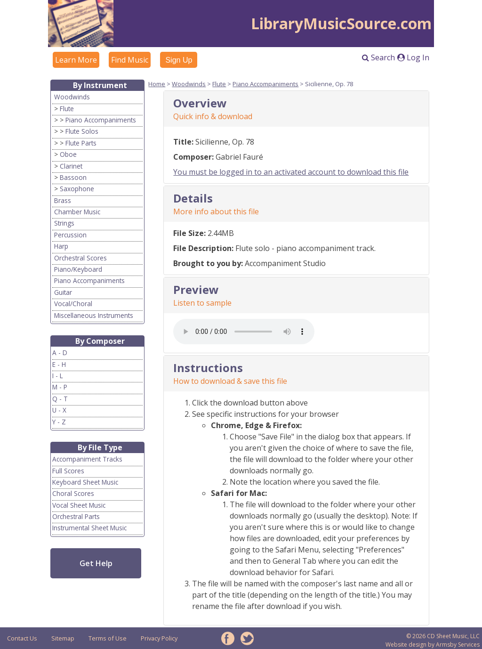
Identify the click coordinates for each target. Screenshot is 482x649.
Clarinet (71, 166)
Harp (61, 246)
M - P (59, 386)
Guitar (63, 292)
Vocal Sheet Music (78, 505)
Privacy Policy (159, 638)
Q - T (60, 398)
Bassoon (73, 177)
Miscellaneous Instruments (93, 315)
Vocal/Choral (73, 303)
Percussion (70, 234)
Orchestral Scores (80, 257)
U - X (59, 410)
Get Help (96, 563)
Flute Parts (80, 142)
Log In (413, 57)
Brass (62, 200)
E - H (59, 364)
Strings (64, 223)
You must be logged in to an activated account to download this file (291, 172)
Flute (67, 108)
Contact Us (22, 638)
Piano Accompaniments (100, 119)
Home (156, 84)
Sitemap (62, 638)
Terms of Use (107, 638)
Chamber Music (77, 211)
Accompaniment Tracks (87, 458)
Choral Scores (73, 493)
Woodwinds (72, 96)
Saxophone (77, 188)
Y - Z (59, 421)
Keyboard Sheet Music (85, 482)
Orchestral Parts (76, 516)
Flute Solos (81, 131)
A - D (59, 352)
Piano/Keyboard (78, 269)
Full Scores (68, 470)
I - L (57, 375)
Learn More (76, 60)
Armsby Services (458, 645)
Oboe (68, 154)
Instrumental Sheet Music (89, 527)
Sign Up (178, 60)
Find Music (129, 60)
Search (378, 57)
